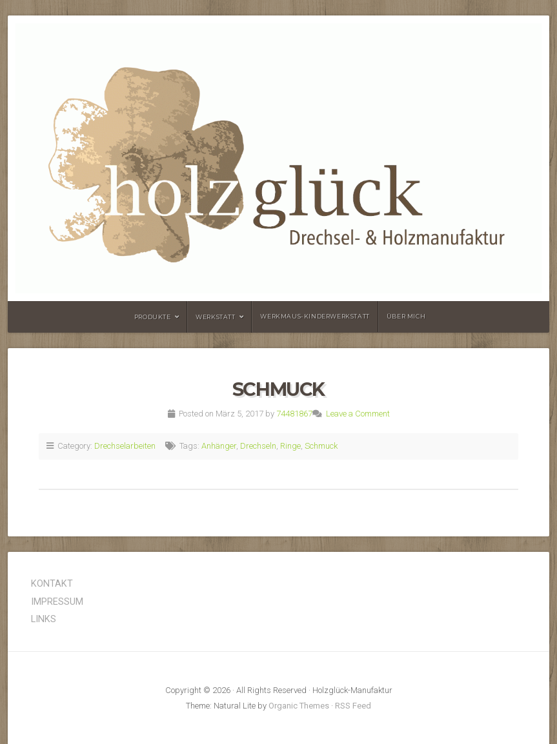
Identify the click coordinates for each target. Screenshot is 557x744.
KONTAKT (52, 583)
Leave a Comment (358, 413)
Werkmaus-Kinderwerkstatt (314, 316)
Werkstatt (215, 316)
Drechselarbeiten (125, 446)
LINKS (43, 619)
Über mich (406, 316)
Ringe (290, 446)
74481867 (294, 413)
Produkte (152, 316)
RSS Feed (353, 705)
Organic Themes (298, 705)
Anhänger (218, 446)
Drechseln (258, 446)
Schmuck (278, 389)
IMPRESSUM (57, 601)
